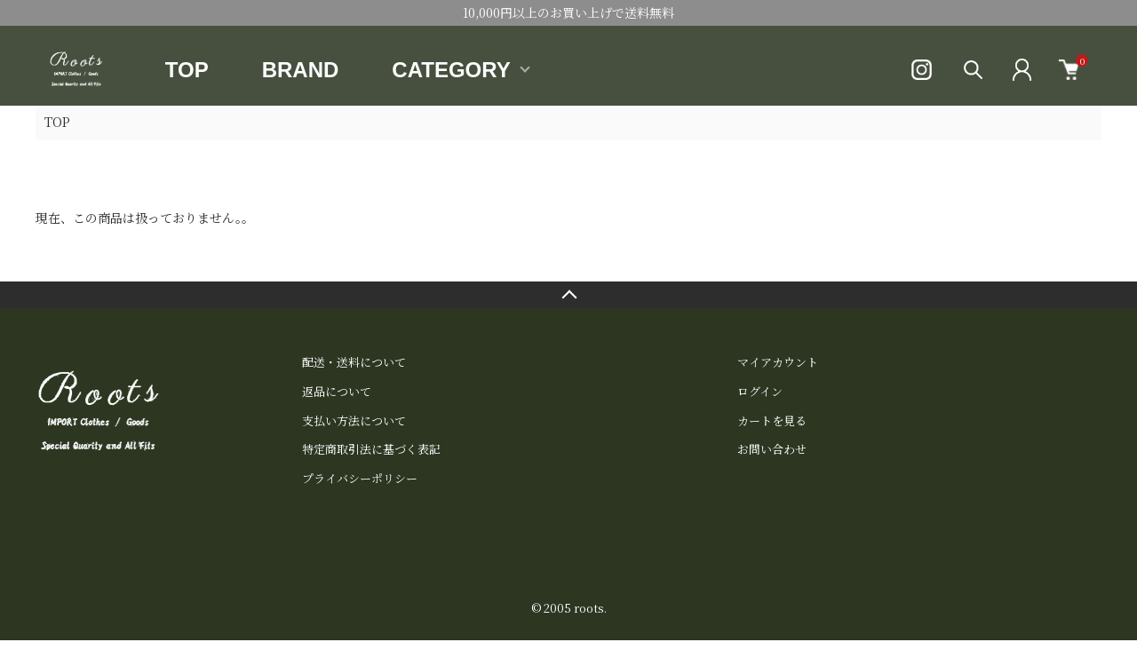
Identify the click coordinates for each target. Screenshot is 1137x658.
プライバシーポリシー (359, 478)
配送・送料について (354, 361)
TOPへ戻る (568, 294)
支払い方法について (354, 420)
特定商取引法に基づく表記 (371, 448)
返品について (336, 391)
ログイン (760, 391)
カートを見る (772, 420)
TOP (187, 70)
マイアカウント (777, 361)
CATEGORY (451, 70)
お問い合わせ (772, 448)
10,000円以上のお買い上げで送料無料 (568, 12)
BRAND (300, 70)
